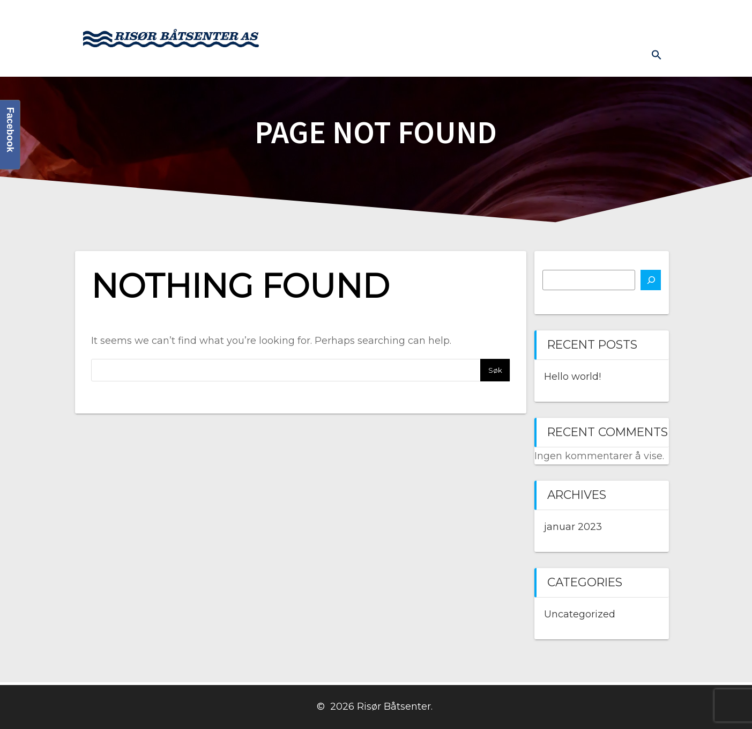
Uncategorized (579, 614)
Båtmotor (415, 16)
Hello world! (572, 376)
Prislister (642, 16)
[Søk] (651, 280)
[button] (656, 54)
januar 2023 (573, 527)
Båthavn (587, 16)
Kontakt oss (526, 16)
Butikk (468, 16)
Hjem (325, 16)
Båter (366, 16)
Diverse (618, 56)
